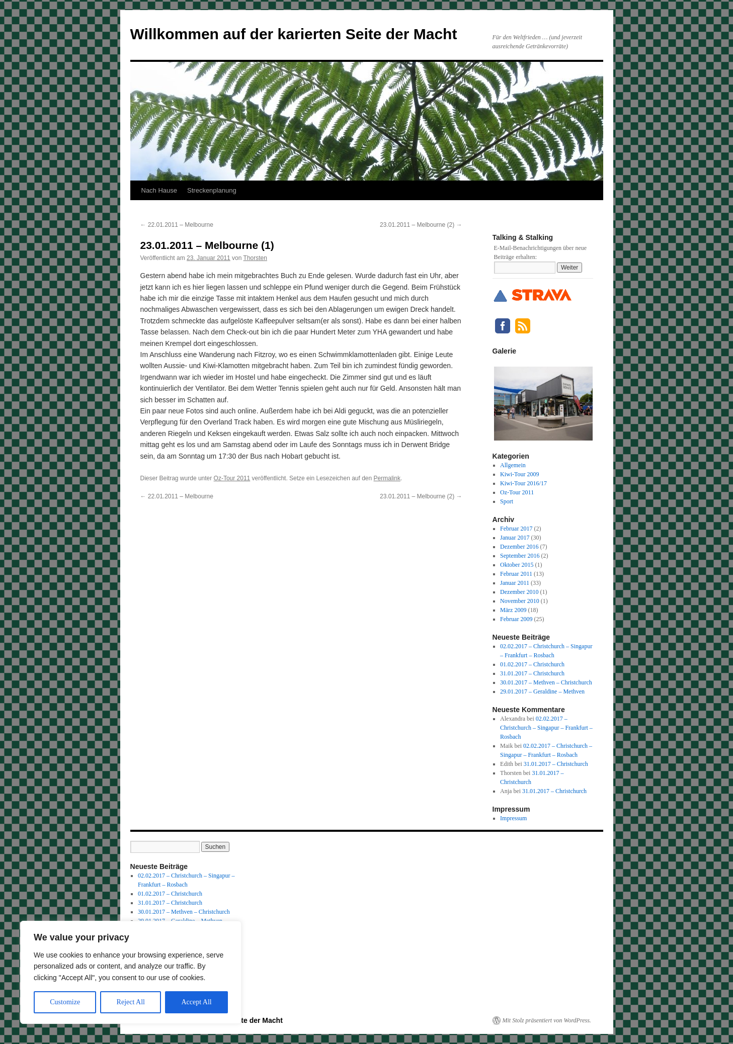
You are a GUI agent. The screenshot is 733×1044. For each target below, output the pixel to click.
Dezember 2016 (519, 546)
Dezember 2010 (519, 591)
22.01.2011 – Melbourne (176, 224)
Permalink (387, 478)
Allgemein (513, 465)
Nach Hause (159, 190)
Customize (65, 1002)
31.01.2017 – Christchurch (532, 673)
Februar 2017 (516, 528)
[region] (130, 972)
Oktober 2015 (516, 564)
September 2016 (519, 555)
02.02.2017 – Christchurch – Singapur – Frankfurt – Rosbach (546, 727)
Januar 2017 (514, 537)
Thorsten (255, 258)
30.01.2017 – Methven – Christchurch (546, 682)
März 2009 (513, 610)
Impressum (513, 818)
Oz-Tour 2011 (232, 478)
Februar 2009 (516, 619)
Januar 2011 (514, 582)
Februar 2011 (516, 573)
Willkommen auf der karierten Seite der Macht (293, 34)
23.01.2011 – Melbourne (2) (421, 224)
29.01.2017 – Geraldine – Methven (542, 691)
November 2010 (519, 600)
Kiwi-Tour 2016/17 (523, 483)
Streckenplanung (211, 190)
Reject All (131, 1002)
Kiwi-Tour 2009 (519, 474)
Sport (506, 501)
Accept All (196, 1002)
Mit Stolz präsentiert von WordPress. (547, 1020)
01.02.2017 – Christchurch (532, 664)
